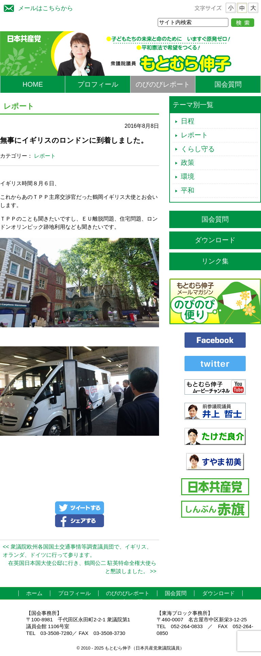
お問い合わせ (148, 602)
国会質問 (228, 84)
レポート (45, 156)
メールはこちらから (36, 7)
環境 (187, 176)
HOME (32, 84)
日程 (187, 121)
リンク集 (215, 261)
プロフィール (97, 84)
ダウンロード (215, 240)
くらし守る (198, 149)
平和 (187, 190)
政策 (187, 162)
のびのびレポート (163, 84)
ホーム (34, 593)
